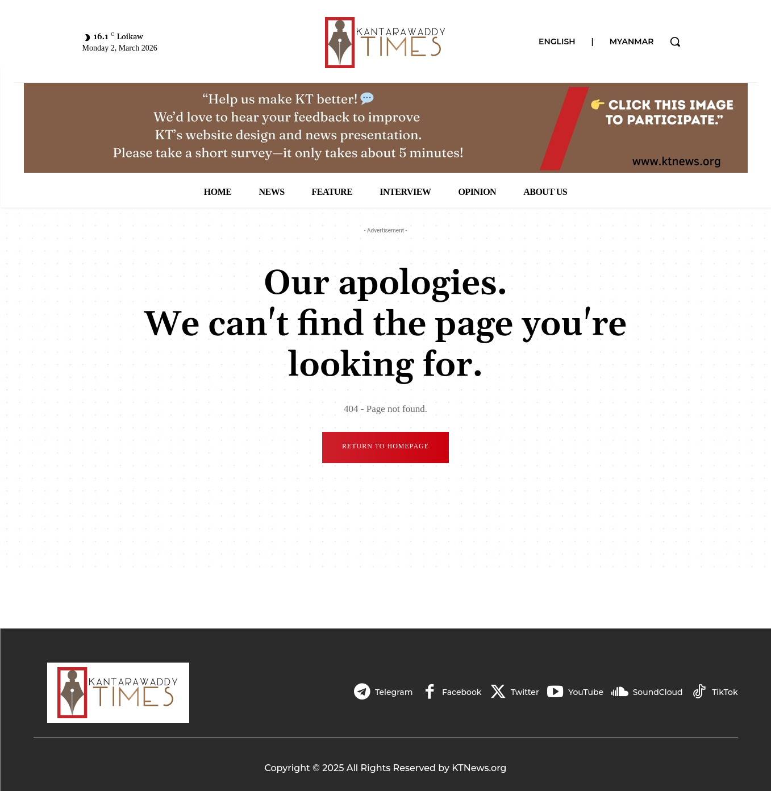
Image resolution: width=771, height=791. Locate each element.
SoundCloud (657, 692)
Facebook (458, 692)
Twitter (523, 692)
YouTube (584, 692)
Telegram (390, 692)
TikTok (724, 692)
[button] (675, 41)
